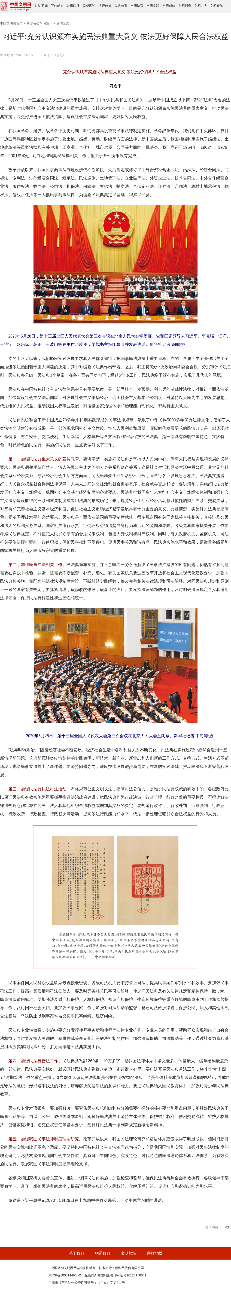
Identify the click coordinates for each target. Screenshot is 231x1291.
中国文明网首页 (11, 23)
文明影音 (184, 6)
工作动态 (57, 6)
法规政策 (105, 6)
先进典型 (121, 6)
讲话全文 (62, 23)
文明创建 (168, 6)
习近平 (48, 23)
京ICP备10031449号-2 (65, 1275)
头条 (37, 6)
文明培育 (137, 6)
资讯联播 (73, 6)
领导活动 (32, 23)
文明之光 (200, 6)
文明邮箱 (128, 1253)
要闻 (44, 6)
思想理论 (89, 6)
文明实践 (152, 6)
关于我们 (76, 1253)
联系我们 (102, 1253)
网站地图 (154, 1253)
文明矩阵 (216, 6)
